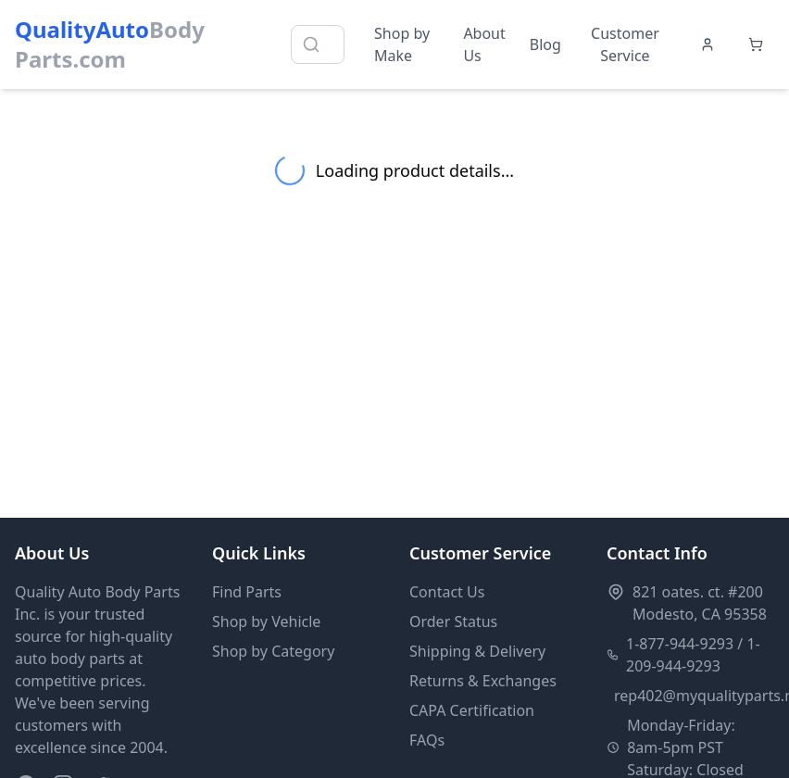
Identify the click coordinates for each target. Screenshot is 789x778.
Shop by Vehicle (266, 621)
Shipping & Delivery (477, 651)
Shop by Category (273, 651)
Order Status (453, 621)
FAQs (427, 740)
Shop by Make (402, 44)
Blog (545, 44)
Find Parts (247, 592)
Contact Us (446, 592)
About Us (484, 44)
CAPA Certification (471, 710)
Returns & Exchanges (483, 681)
